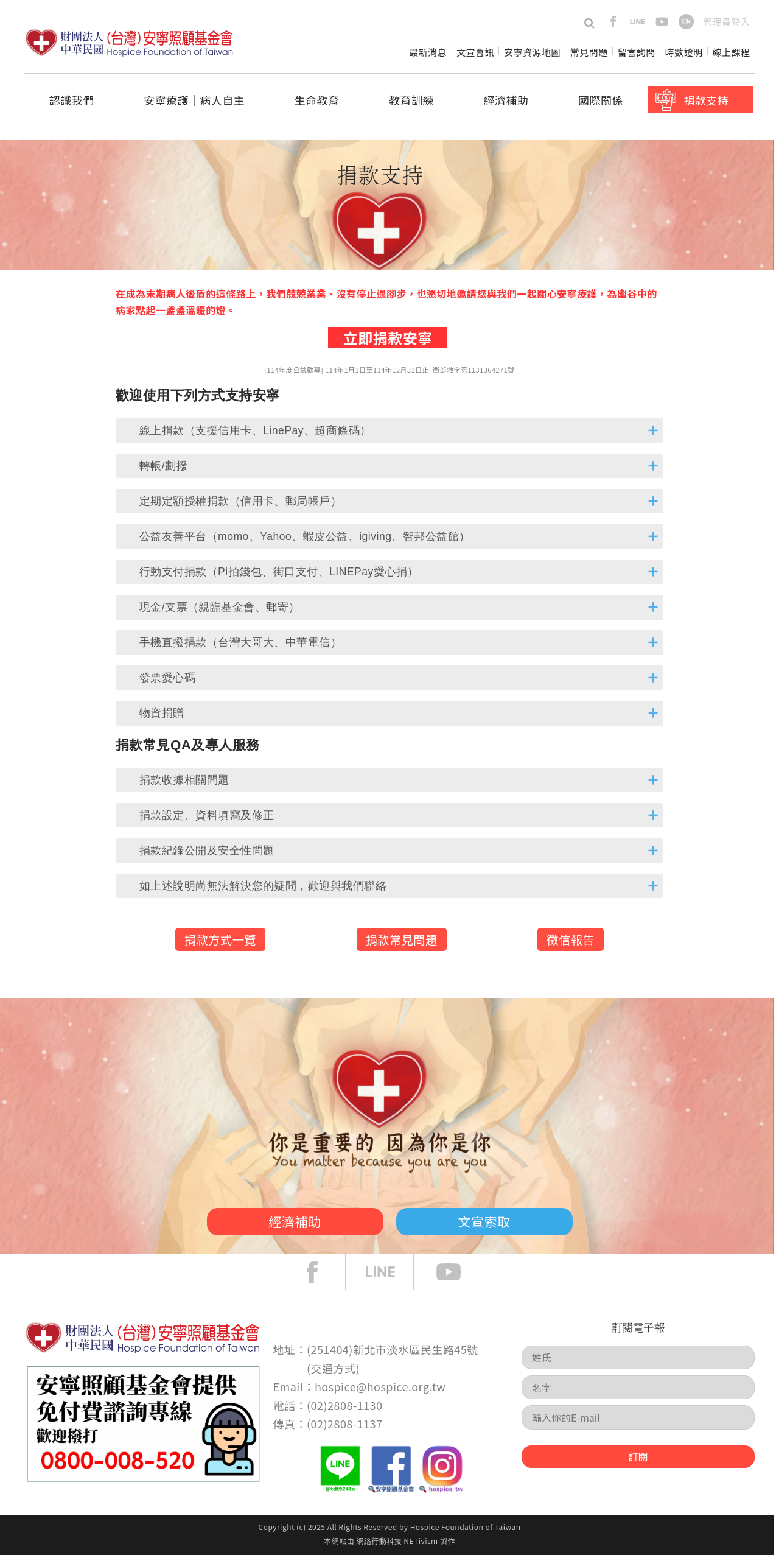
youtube (661, 21)
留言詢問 (636, 52)
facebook (613, 21)
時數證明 (684, 52)
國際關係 (600, 100)
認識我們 (71, 100)
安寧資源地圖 (532, 52)
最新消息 (428, 52)
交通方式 (333, 1368)
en (686, 21)
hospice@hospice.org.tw (380, 1386)
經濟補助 (506, 100)
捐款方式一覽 (220, 939)
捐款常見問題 (402, 939)
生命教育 (317, 100)
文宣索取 (484, 1221)
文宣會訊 (475, 52)
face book (321, 1272)
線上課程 (731, 52)
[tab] (389, 430)
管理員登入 (726, 21)
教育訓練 (411, 100)
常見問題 (589, 52)
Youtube (457, 1272)
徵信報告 (571, 939)
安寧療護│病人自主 (194, 100)
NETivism (420, 1541)
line (637, 21)
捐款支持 (705, 100)
